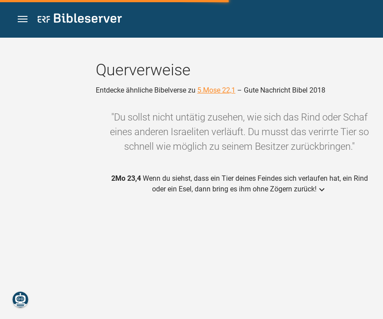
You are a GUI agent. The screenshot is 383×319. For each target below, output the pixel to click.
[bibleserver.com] (80, 19)
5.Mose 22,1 (216, 90)
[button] (22, 19)
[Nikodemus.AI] (20, 299)
